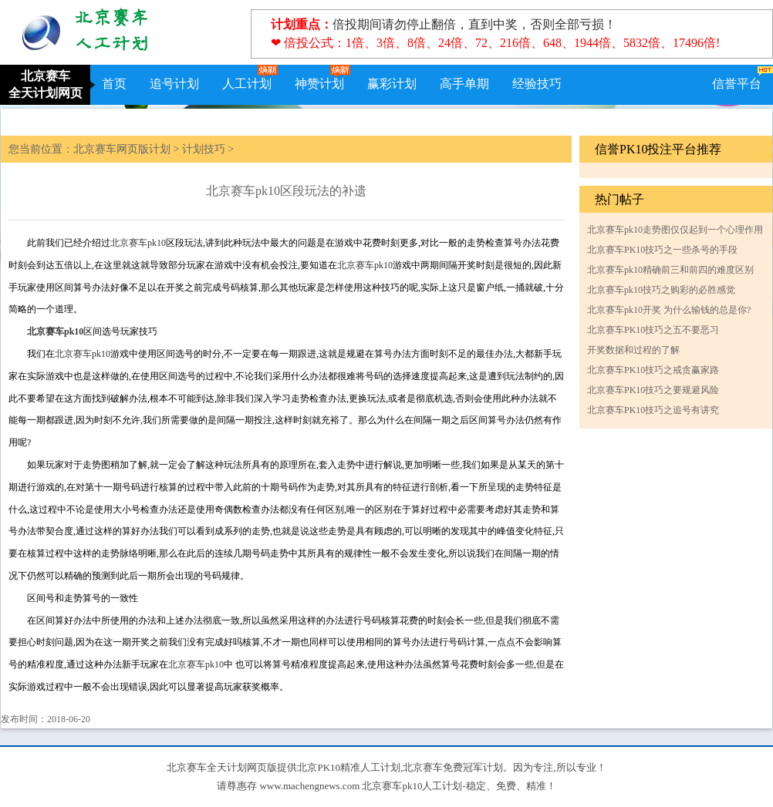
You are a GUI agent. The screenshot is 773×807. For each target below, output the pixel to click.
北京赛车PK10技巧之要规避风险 (653, 390)
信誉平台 (736, 83)
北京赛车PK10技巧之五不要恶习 (653, 329)
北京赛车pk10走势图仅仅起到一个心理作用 (675, 229)
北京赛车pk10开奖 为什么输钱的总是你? (669, 309)
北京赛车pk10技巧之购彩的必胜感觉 (661, 289)
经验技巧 (537, 83)
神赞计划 (319, 83)
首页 (114, 83)
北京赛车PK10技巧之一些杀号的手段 (662, 249)
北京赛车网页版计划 (121, 149)
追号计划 (174, 83)
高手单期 (464, 83)
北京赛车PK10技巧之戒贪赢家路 (653, 370)
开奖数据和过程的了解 (633, 350)
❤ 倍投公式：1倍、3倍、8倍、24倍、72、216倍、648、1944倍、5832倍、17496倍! (495, 42)
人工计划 (247, 83)
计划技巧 (203, 149)
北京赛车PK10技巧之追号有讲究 (653, 410)
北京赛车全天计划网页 (45, 84)
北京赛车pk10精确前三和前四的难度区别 (670, 269)
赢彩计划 (392, 83)
